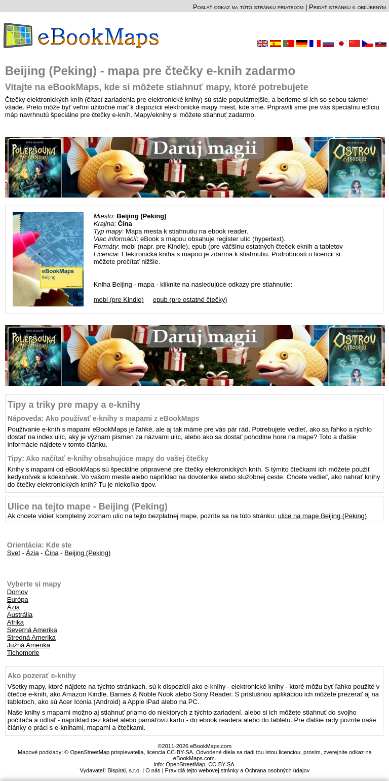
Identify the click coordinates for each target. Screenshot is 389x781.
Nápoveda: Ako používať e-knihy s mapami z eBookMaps (104, 418)
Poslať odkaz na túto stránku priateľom (248, 7)
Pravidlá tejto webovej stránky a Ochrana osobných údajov (237, 770)
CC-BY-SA (221, 764)
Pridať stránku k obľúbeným (347, 7)
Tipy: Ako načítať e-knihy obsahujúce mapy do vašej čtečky (108, 458)
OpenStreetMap (185, 764)
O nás (152, 770)
